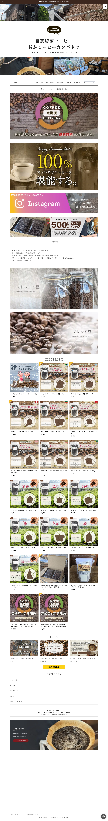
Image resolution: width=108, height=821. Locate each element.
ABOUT (22, 83)
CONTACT (60, 83)
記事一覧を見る (54, 667)
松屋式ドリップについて (73, 83)
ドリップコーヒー (14, 691)
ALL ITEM (39, 83)
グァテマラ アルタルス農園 (23, 255)
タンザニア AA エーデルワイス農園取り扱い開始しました (32, 250)
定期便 (12, 696)
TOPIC (31, 83)
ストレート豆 (13, 680)
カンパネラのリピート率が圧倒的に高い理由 (54, 89)
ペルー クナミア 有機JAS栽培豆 (41, 255)
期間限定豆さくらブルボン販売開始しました (28, 253)
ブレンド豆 (12, 685)
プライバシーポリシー (16, 814)
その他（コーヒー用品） (16, 701)
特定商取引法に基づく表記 (31, 814)
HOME (15, 83)
